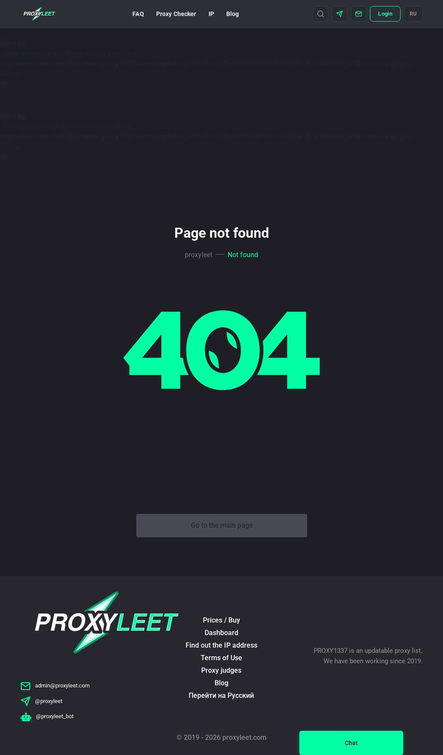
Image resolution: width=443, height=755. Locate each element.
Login (385, 13)
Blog (232, 13)
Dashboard (221, 633)
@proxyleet (41, 701)
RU (413, 14)
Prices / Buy (221, 620)
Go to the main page (222, 525)
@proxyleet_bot (47, 716)
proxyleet (198, 255)
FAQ (138, 13)
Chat (351, 742)
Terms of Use (221, 658)
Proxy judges (221, 670)
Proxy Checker (176, 13)
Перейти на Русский (221, 695)
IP (211, 13)
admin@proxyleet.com (55, 685)
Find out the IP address (221, 645)
